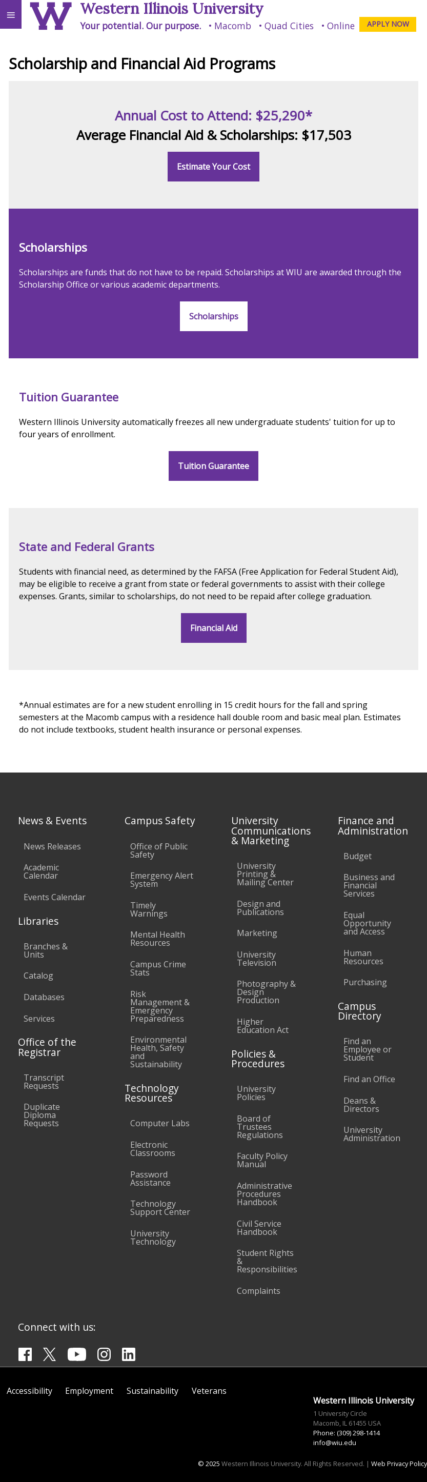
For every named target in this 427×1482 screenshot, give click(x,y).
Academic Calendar (41, 871)
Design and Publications (260, 908)
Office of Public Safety (159, 850)
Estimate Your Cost (213, 166)
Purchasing (365, 982)
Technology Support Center (160, 1207)
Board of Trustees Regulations (260, 1127)
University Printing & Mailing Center (265, 874)
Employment (89, 1390)
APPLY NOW (388, 24)
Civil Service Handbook (259, 1227)
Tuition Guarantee (213, 466)
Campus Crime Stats (158, 968)
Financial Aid (213, 628)
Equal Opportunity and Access (367, 923)
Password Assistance (150, 1178)
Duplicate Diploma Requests (42, 1115)
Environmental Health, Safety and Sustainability (158, 1052)
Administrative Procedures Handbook (264, 1194)
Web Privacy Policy (399, 1463)
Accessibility (29, 1390)
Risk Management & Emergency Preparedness (160, 1006)
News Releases (52, 846)
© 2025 (209, 1463)
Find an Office (369, 1079)
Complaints (258, 1290)
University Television (256, 958)
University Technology (153, 1237)
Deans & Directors (361, 1104)
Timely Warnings (149, 909)
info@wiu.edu (334, 1442)
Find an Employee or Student (367, 1049)
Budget (357, 856)
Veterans (209, 1390)
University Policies (256, 1093)
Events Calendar (55, 897)
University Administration (371, 1134)
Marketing (257, 933)
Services (39, 1018)
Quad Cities (289, 25)
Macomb (232, 25)
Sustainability (152, 1390)
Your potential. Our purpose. (140, 25)
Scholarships (213, 316)
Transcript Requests (44, 1081)
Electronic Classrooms (152, 1149)
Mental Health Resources (157, 938)
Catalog (38, 975)
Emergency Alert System (161, 879)
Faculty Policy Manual (262, 1160)
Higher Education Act (263, 1026)
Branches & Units (46, 950)
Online (341, 25)
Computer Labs (160, 1123)
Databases (44, 997)
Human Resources (363, 957)
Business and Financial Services (369, 885)
